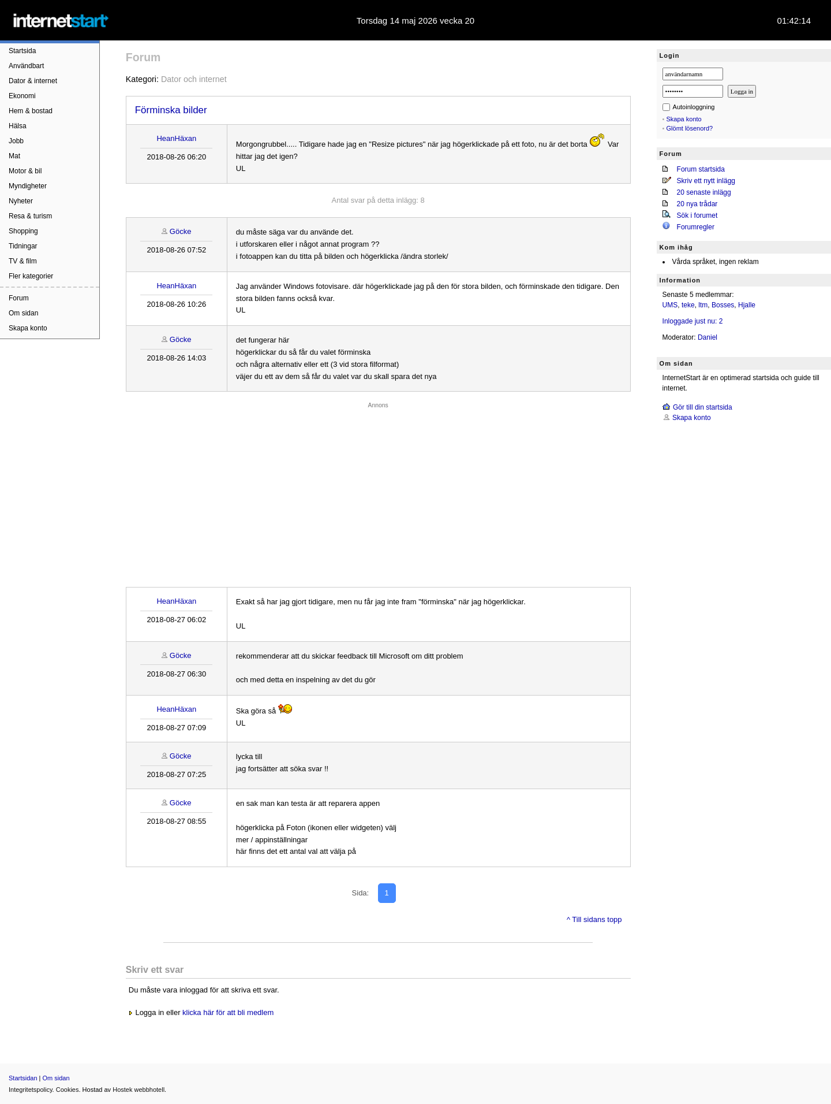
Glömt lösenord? (690, 128)
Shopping (23, 231)
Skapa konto (28, 328)
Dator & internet (33, 81)
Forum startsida (701, 169)
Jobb (16, 141)
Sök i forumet (697, 215)
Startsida (22, 51)
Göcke (181, 231)
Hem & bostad (31, 111)
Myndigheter (28, 186)
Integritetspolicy (31, 1089)
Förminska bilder (171, 110)
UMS (670, 305)
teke (688, 305)
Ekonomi (22, 96)
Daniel (707, 337)
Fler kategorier (31, 276)
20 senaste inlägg (704, 192)
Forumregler (695, 227)
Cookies (67, 1089)
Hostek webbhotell (138, 1089)
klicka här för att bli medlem (228, 1012)
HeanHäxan (176, 138)
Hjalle (746, 305)
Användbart (26, 66)
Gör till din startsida (702, 407)
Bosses (723, 305)
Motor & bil (25, 171)
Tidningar (23, 246)
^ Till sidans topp (594, 919)
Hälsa (18, 126)
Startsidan (23, 1078)
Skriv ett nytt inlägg (706, 181)
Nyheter (21, 201)
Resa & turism (30, 216)
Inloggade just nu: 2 (692, 321)
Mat (14, 156)
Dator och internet (194, 79)
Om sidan (23, 313)
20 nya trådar (697, 204)
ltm (703, 305)
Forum (19, 298)
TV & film (23, 261)
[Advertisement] (378, 492)
